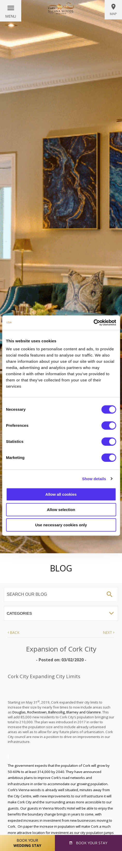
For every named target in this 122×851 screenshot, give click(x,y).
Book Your (27, 843)
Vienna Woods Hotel (61, 9)
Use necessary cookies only (61, 525)
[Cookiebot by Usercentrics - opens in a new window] (93, 322)
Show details (94, 479)
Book (91, 842)
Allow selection (61, 509)
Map (113, 9)
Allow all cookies (61, 494)
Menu (10, 16)
